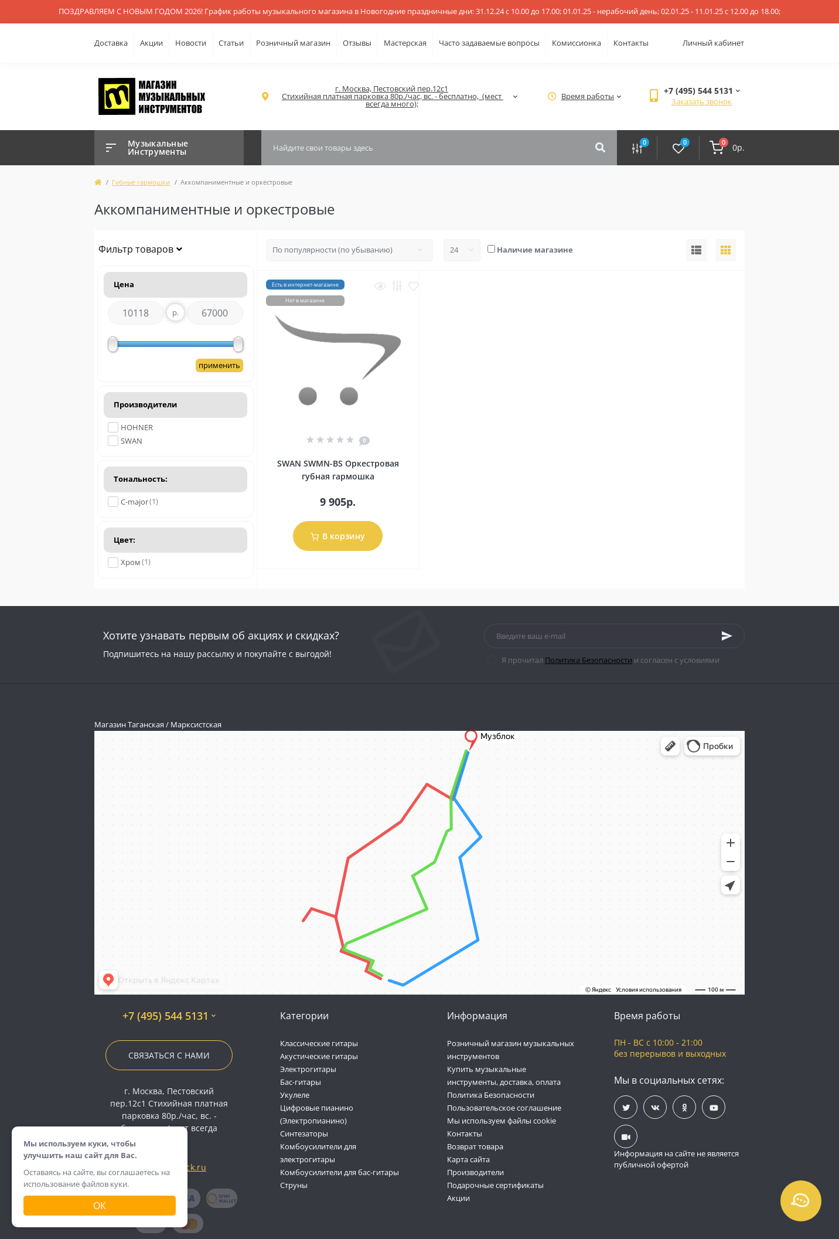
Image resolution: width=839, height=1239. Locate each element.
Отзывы (357, 43)
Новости (190, 43)
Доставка (111, 43)
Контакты (631, 43)
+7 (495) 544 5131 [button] (169, 1016)
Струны (294, 1185)
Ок (99, 1205)
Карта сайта (468, 1159)
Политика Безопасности (588, 660)
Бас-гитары (300, 1082)
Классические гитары (319, 1043)
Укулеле (294, 1095)
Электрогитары (308, 1069)
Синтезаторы (304, 1133)
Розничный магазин (293, 43)
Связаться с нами (169, 1055)
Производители (475, 1172)
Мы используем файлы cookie (501, 1120)
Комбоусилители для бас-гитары (339, 1172)
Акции (151, 43)
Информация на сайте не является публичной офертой (676, 1159)
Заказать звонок (701, 101)
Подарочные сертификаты (495, 1185)
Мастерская (405, 43)
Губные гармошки (141, 182)
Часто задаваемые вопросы (489, 43)
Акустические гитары (319, 1056)
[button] (391, 96)
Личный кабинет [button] (713, 43)
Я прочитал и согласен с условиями (610, 660)
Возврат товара (475, 1146)
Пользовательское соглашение (504, 1107)
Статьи (231, 43)
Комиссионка (576, 43)
